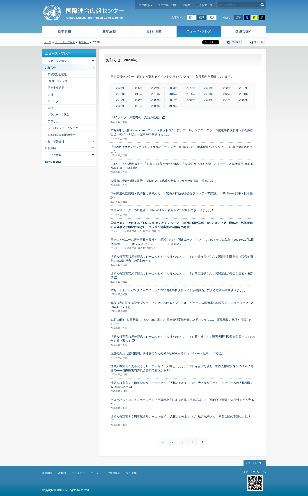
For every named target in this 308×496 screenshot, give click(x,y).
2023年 (173, 88)
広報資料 (50, 148)
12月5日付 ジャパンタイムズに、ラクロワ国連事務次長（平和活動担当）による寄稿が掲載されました (177, 290)
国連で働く (244, 32)
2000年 (155, 106)
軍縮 (50, 108)
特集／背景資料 (54, 141)
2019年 (243, 88)
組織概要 (47, 473)
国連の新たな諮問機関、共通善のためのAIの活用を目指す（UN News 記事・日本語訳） (168, 353)
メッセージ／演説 (56, 60)
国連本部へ (145, 5)
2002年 (120, 106)
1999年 (173, 106)
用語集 (186, 5)
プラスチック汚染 (58, 114)
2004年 (226, 100)
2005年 (208, 100)
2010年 (120, 100)
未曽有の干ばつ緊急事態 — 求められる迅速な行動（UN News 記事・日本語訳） (163, 180)
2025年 (138, 88)
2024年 (155, 88)
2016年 (155, 94)
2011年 (243, 94)
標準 (202, 17)
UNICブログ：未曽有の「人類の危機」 (136, 117)
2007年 (173, 100)
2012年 (226, 94)
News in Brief (53, 161)
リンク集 (131, 473)
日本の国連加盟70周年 (61, 134)
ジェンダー (54, 101)
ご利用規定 (113, 473)
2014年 (190, 94)
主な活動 (109, 32)
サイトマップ (204, 5)
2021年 (208, 88)
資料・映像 (154, 32)
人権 (50, 94)
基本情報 (64, 32)
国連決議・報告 (167, 5)
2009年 (138, 100)
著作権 (62, 473)
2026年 (120, 88)
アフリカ (53, 121)
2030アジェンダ (57, 81)
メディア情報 (53, 155)
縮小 (191, 17)
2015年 (173, 94)
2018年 (120, 94)
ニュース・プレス (199, 32)
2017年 (138, 94)
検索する (262, 4)
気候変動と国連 (57, 74)
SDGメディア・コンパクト (64, 128)
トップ (47, 42)
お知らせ (84, 42)
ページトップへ (255, 463)
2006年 (190, 100)
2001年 (138, 106)
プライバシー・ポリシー (86, 473)
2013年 (208, 94)
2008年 (155, 100)
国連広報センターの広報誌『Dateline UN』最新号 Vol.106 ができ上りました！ (162, 210)
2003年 (243, 100)
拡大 (212, 17)
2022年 (190, 88)
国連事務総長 (56, 87)
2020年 (226, 88)
